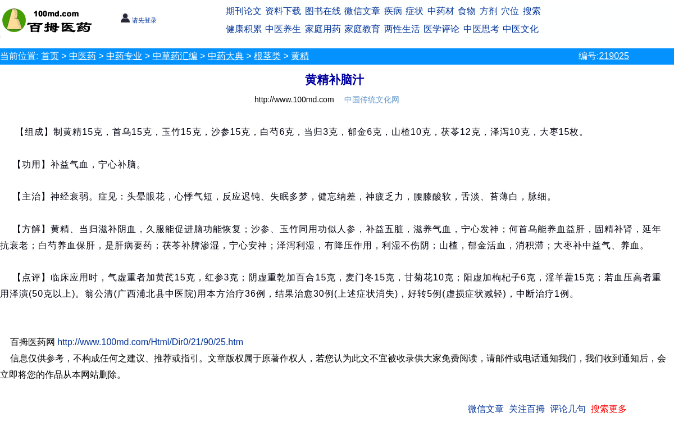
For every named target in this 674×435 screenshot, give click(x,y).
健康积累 (244, 29)
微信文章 (362, 11)
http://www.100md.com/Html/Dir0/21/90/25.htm (150, 342)
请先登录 (138, 20)
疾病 (393, 11)
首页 (50, 56)
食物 (467, 11)
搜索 (532, 11)
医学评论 (441, 29)
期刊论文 (244, 11)
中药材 (440, 11)
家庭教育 (362, 29)
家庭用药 (323, 29)
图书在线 (323, 11)
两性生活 (402, 29)
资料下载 (283, 11)
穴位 (510, 11)
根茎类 (267, 56)
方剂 (489, 11)
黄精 (300, 56)
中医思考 (481, 29)
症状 (414, 11)
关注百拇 (527, 409)
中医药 (82, 56)
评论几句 (568, 409)
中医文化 (521, 29)
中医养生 (283, 29)
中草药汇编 (175, 56)
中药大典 (226, 56)
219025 (614, 56)
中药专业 (124, 56)
